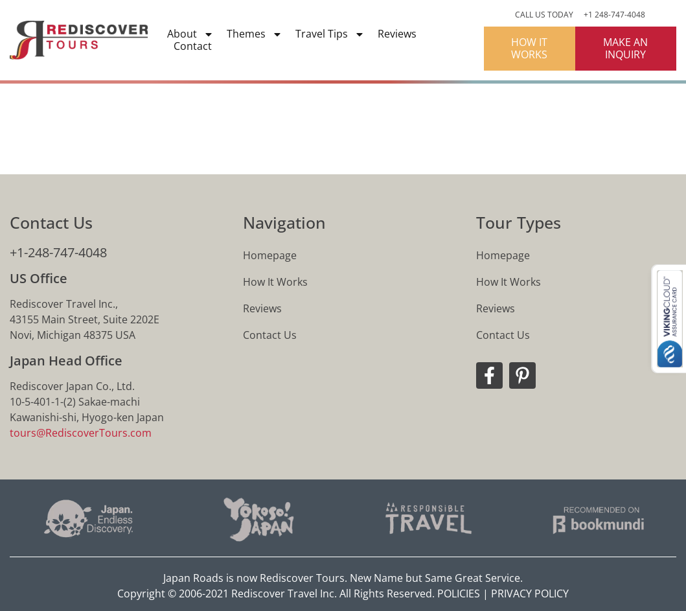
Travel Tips (330, 34)
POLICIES (458, 593)
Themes (254, 34)
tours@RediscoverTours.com (81, 433)
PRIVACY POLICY (530, 593)
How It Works (275, 282)
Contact (193, 46)
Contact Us (270, 335)
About (190, 34)
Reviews (397, 34)
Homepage (270, 255)
